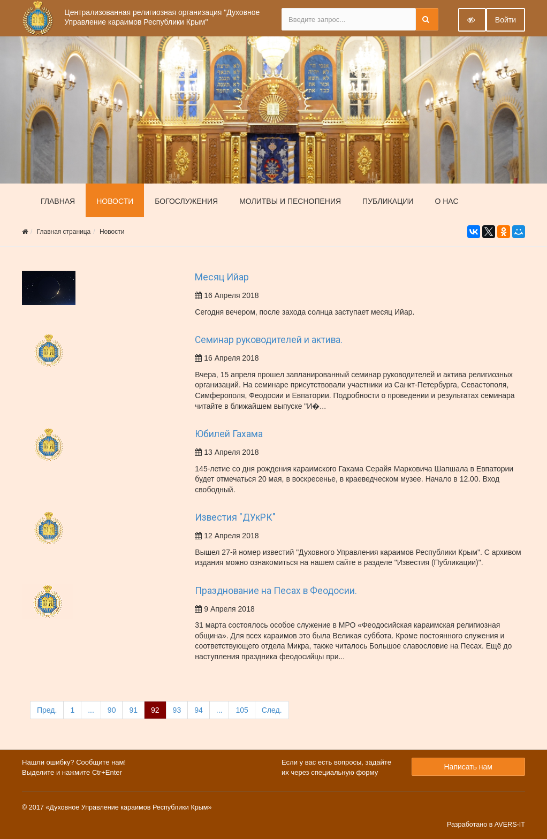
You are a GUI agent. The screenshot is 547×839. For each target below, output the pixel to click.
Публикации (387, 201)
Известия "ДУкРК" (235, 517)
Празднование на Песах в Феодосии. (276, 590)
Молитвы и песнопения (290, 201)
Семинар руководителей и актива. (269, 339)
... (91, 710)
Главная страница (64, 231)
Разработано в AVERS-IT (486, 824)
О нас (446, 201)
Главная (58, 201)
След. (272, 710)
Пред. (47, 710)
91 (133, 710)
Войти (505, 20)
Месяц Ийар (222, 277)
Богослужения (186, 201)
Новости (114, 201)
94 (198, 710)
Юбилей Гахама (229, 434)
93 (177, 710)
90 (112, 710)
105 (241, 710)
